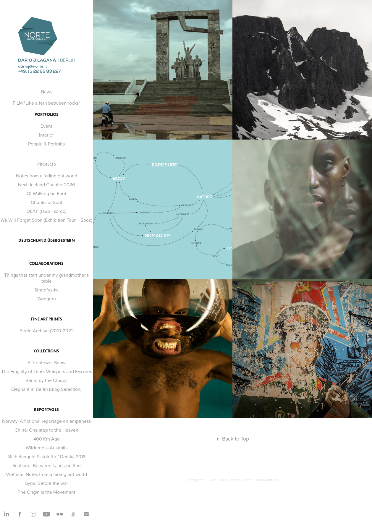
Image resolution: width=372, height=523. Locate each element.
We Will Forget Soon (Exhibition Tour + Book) (46, 220)
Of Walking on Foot (46, 193)
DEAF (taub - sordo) (47, 211)
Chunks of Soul (46, 202)
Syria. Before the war (46, 483)
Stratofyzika (46, 289)
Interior (46, 135)
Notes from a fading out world (46, 175)
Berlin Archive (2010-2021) (47, 330)
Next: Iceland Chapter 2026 (46, 184)
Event (46, 126)
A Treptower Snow (47, 362)
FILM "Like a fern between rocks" (46, 103)
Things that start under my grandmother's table (46, 278)
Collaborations (46, 263)
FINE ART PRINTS (46, 319)
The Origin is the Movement (46, 492)
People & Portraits (46, 143)
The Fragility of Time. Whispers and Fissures (46, 371)
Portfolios (47, 114)
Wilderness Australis (46, 447)
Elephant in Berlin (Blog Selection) (46, 389)
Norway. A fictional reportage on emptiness (46, 421)
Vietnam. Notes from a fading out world (46, 474)
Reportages (46, 409)
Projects (46, 164)
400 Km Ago (46, 438)
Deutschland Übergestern (46, 240)
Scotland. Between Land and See (46, 465)
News (46, 91)
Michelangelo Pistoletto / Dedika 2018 (46, 456)
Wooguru (46, 298)
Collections (46, 351)
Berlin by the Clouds (46, 380)
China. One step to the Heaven (46, 430)
